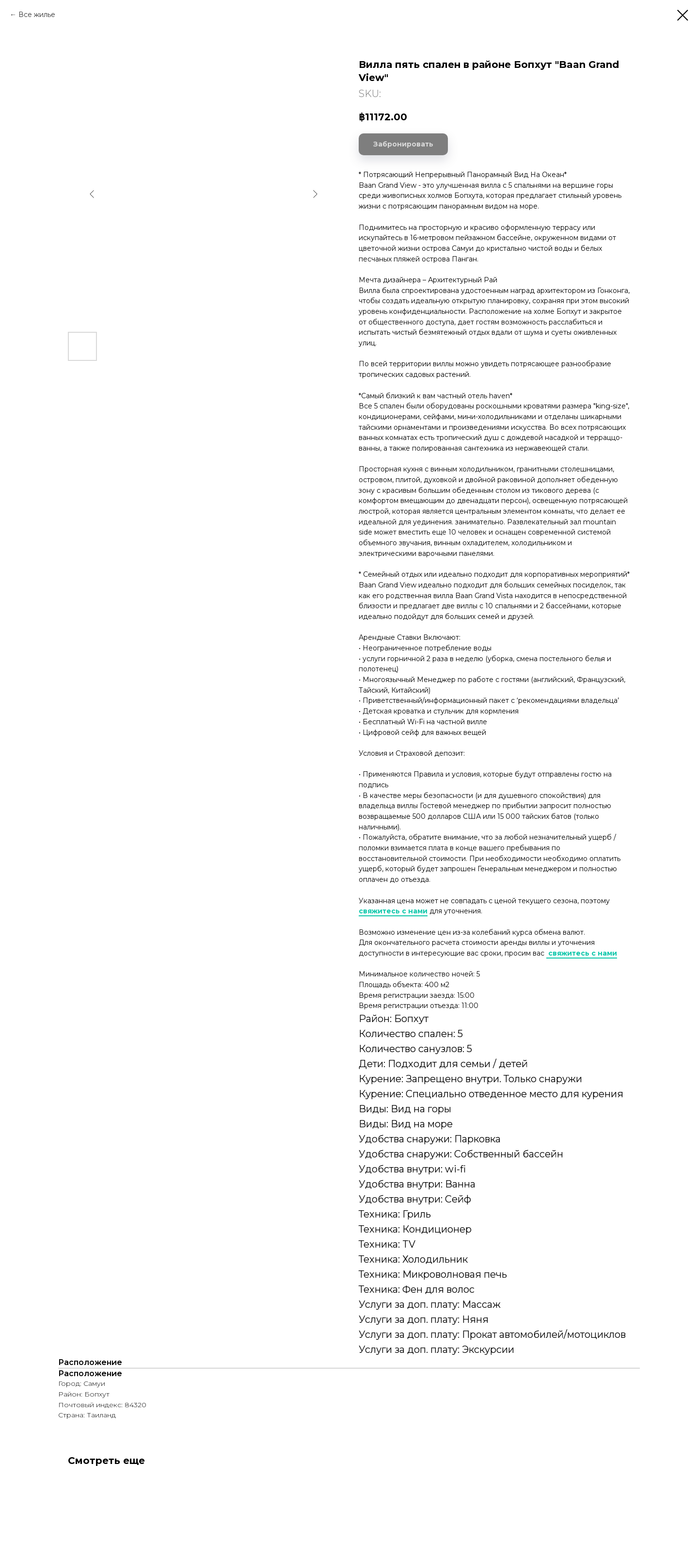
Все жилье (36, 14)
